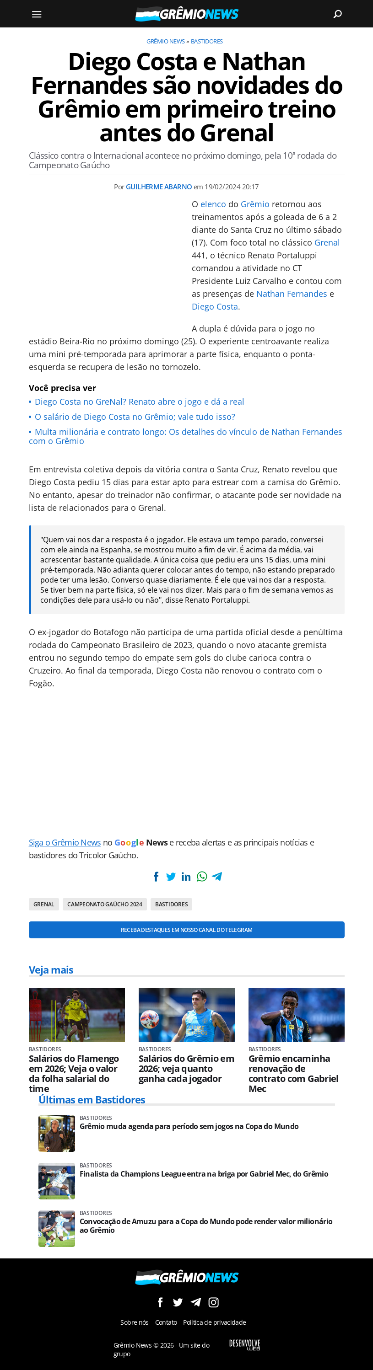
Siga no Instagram (213, 1302)
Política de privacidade (214, 1322)
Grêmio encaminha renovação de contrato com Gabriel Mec (294, 1074)
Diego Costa (215, 306)
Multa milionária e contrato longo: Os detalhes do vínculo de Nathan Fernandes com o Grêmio (185, 436)
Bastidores (207, 41)
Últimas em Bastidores (92, 1099)
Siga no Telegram (195, 1302)
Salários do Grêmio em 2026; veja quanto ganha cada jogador (187, 1069)
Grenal (327, 242)
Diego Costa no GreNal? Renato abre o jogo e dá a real (139, 401)
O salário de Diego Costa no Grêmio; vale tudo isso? (135, 416)
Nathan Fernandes (291, 293)
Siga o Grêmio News (65, 842)
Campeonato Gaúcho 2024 (104, 904)
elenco (213, 203)
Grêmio (255, 203)
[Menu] (37, 13)
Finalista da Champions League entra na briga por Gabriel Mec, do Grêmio (204, 1174)
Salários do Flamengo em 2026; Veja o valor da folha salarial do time (74, 1074)
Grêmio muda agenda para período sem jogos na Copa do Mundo (189, 1126)
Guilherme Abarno (159, 186)
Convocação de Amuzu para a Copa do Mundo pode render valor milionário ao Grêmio (206, 1226)
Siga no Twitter (178, 1302)
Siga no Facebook (160, 1302)
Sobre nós (134, 1322)
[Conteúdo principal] (186, 685)
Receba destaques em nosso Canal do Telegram (186, 930)
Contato (166, 1322)
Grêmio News (165, 41)
